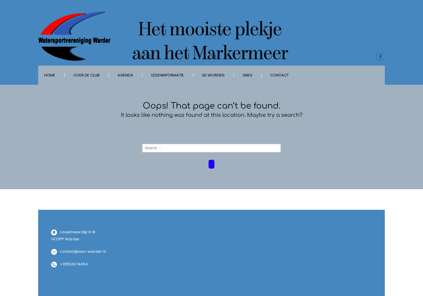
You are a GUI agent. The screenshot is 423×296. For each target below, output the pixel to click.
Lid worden (213, 75)
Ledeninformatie (167, 75)
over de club (86, 75)
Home (49, 75)
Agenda (125, 75)
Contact (279, 75)
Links (247, 75)
